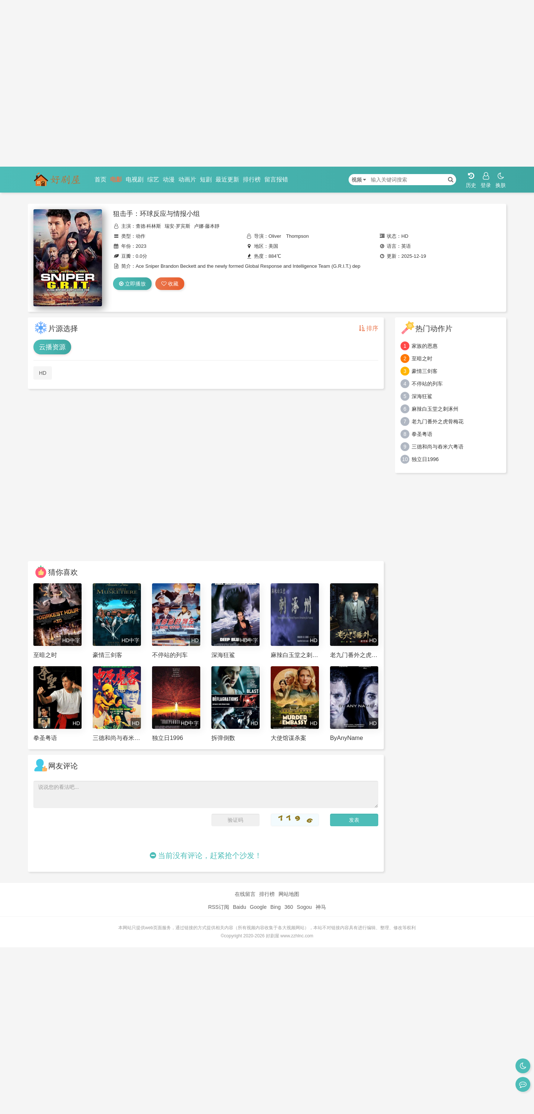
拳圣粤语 (422, 434)
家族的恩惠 (425, 346)
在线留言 (245, 894)
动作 (140, 236)
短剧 (206, 179)
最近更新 (227, 179)
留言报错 (276, 179)
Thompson (297, 236)
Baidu (239, 907)
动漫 (169, 179)
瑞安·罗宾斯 (177, 226)
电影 (116, 179)
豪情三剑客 (425, 371)
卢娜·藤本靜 (207, 226)
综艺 (153, 179)
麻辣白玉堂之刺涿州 (435, 409)
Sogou (304, 907)
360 (288, 907)
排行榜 (252, 179)
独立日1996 (425, 459)
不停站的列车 (427, 384)
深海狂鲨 (422, 396)
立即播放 (132, 284)
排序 (368, 328)
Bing (275, 907)
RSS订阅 (218, 907)
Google (258, 907)
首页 (100, 179)
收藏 (169, 284)
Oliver (274, 236)
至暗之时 (422, 358)
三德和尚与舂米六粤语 (438, 447)
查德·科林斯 (148, 226)
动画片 (187, 179)
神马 (321, 907)
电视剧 (135, 179)
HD (42, 373)
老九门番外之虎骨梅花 (438, 421)
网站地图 (288, 894)
